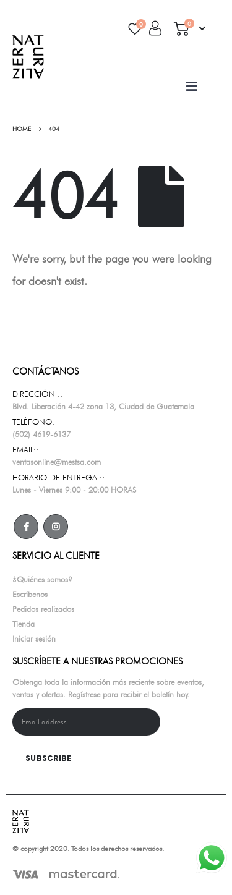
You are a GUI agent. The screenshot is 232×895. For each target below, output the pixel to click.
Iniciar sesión (34, 638)
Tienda (23, 624)
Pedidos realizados (43, 609)
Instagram (55, 526)
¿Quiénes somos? (42, 579)
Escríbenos (30, 594)
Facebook (26, 526)
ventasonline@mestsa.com (56, 462)
